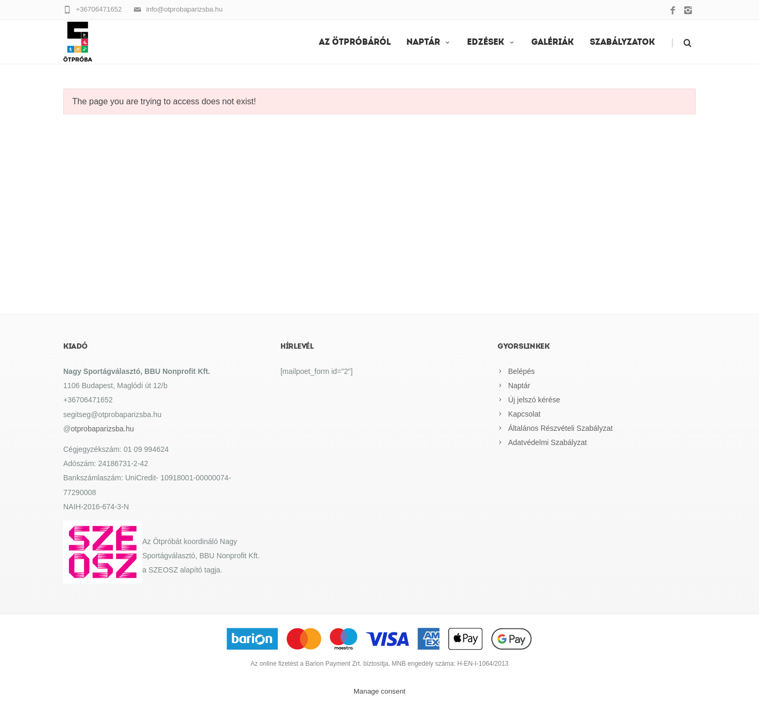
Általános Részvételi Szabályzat (560, 428)
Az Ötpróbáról (355, 42)
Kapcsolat (524, 414)
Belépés (521, 371)
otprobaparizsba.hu (102, 428)
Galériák (552, 42)
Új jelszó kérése (534, 400)
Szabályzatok (622, 42)
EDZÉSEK (491, 42)
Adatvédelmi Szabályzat (547, 442)
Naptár (428, 42)
